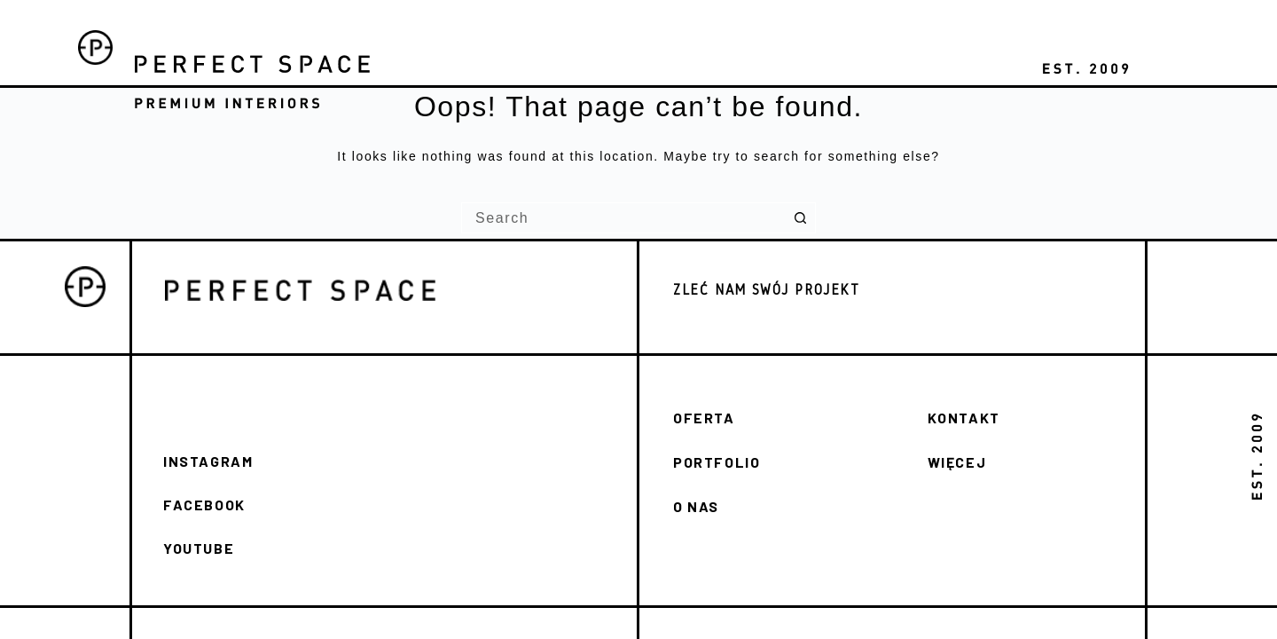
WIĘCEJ (957, 462)
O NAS (696, 506)
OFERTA (704, 417)
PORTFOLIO (716, 462)
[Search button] (800, 217)
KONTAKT (964, 417)
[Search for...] (623, 217)
